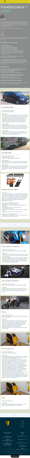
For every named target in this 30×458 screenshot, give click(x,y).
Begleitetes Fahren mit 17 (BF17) (10, 189)
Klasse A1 (4, 313)
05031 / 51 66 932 (24, 438)
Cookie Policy (19, 453)
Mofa (3, 399)
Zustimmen (15, 456)
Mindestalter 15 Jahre (6, 351)
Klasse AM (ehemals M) (8, 350)
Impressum (22, 426)
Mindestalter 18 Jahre (6, 249)
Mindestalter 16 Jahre (6, 314)
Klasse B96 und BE (6, 152)
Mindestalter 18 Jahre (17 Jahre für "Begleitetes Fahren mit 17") (13, 108)
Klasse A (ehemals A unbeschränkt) (10, 247)
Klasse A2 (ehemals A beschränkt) (10, 282)
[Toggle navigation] (28, 1)
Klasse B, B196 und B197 (8, 107)
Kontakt (22, 429)
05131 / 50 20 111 (24, 445)
